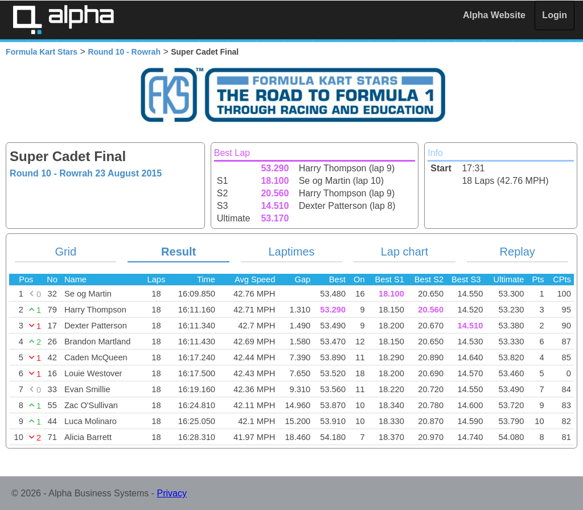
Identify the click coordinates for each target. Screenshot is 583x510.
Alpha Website (494, 15)
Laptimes (291, 251)
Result (178, 251)
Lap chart (404, 251)
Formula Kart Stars (41, 51)
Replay (517, 251)
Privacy (172, 493)
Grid (65, 251)
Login (554, 15)
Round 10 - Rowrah (124, 51)
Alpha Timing (63, 20)
